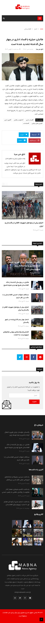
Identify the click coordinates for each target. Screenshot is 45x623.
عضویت (34, 402)
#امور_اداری (7, 120)
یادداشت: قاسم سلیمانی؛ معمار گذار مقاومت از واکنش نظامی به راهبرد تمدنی (15, 491)
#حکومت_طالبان (18, 120)
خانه (41, 29)
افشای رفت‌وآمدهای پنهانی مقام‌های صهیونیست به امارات (16, 333)
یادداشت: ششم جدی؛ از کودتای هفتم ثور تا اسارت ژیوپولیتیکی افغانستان (16, 503)
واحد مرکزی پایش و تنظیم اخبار (15, 158)
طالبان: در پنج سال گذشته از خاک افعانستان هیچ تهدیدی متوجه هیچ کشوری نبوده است (16, 285)
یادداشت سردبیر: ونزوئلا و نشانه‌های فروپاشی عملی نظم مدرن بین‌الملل (17, 478)
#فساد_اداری (29, 120)
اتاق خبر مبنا (39, 49)
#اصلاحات (26, 123)
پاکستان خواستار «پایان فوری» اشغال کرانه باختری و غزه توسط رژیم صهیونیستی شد (24, 265)
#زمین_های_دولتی (37, 123)
